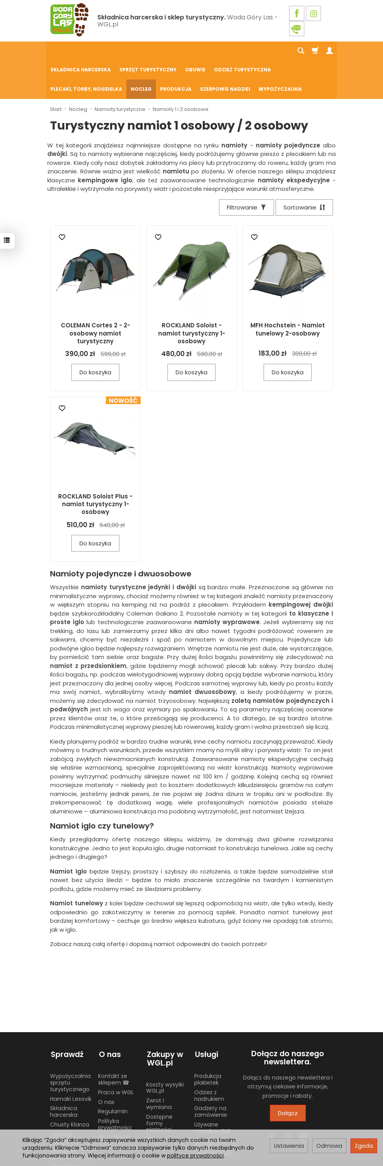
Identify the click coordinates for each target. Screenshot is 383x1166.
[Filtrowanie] (245, 169)
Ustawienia (289, 1146)
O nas (106, 1062)
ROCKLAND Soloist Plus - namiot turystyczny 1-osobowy (95, 467)
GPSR (153, 1100)
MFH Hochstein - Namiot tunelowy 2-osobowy (287, 291)
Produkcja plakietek (207, 1040)
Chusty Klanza (69, 1085)
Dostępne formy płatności (159, 1083)
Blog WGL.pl (113, 1098)
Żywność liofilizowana (66, 1098)
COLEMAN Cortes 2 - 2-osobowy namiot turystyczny (95, 296)
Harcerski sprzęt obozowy (71, 1114)
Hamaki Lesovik (70, 1059)
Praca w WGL (116, 1053)
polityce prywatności (195, 1155)
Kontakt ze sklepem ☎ (113, 1040)
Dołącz (288, 1075)
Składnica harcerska (80, 51)
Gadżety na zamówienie (210, 1072)
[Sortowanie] (304, 169)
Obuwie (195, 51)
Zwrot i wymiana (159, 1064)
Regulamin (113, 1072)
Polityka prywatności (114, 1085)
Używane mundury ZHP (212, 1088)
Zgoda (364, 1146)
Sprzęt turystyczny (147, 51)
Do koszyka (95, 334)
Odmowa (329, 1146)
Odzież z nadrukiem (209, 1056)
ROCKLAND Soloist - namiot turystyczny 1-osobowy (191, 296)
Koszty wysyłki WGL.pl (165, 1048)
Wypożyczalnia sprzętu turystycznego (70, 1043)
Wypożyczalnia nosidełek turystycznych (214, 1107)
